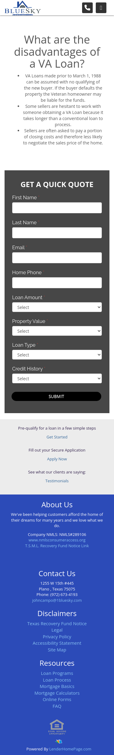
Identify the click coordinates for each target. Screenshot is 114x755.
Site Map (57, 650)
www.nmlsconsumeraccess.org (57, 540)
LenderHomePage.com (70, 749)
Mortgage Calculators (57, 693)
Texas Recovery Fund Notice (57, 623)
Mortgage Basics (57, 686)
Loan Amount (28, 297)
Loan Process (57, 680)
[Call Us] (87, 7)
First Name (26, 197)
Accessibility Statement (57, 643)
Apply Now (57, 459)
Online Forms (57, 699)
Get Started (57, 437)
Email (19, 247)
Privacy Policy (57, 636)
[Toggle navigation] (101, 7)
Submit (56, 396)
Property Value (30, 321)
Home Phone (28, 272)
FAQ (57, 706)
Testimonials (56, 481)
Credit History (28, 369)
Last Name (26, 222)
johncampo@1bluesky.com (57, 600)
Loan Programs (57, 673)
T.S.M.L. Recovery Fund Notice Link (57, 545)
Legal (57, 630)
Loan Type (25, 345)
